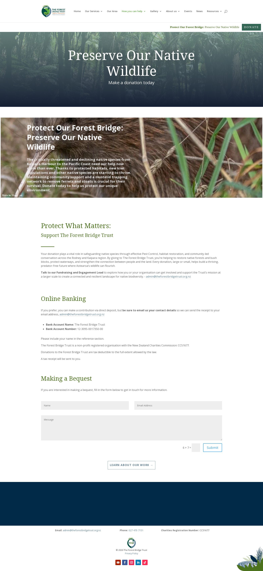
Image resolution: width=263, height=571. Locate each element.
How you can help (132, 11)
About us (171, 11)
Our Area (112, 11)
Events (188, 11)
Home (77, 11)
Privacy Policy (131, 553)
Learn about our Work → (131, 465)
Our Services (92, 11)
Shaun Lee (17, 195)
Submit (212, 447)
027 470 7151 (136, 530)
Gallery (154, 11)
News (199, 11)
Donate (251, 27)
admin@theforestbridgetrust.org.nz (168, 276)
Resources (213, 11)
